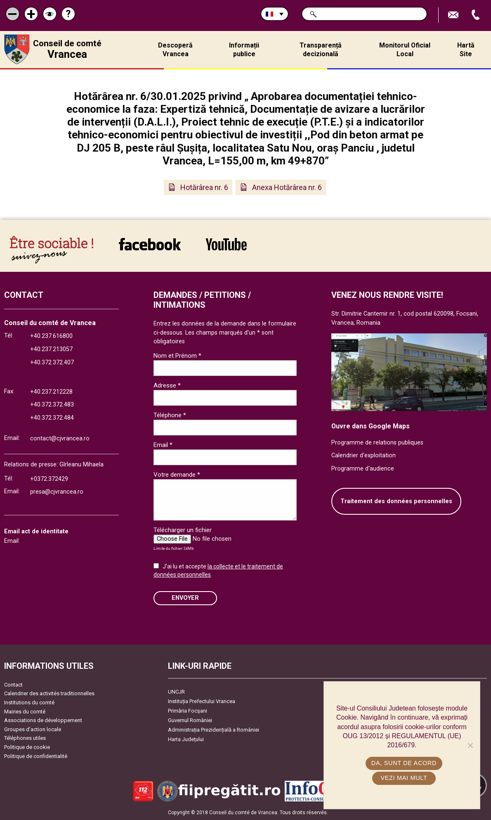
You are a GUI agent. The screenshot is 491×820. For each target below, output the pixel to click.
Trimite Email (454, 15)
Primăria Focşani (187, 711)
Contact (13, 685)
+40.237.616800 (51, 336)
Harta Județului (186, 739)
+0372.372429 (49, 478)
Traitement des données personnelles (396, 501)
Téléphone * (169, 415)
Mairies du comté (24, 711)
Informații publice (244, 49)
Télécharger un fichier (182, 530)
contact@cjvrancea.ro (60, 438)
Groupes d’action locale (32, 729)
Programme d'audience (362, 468)
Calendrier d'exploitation (363, 455)
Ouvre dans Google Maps (370, 426)
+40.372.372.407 (52, 362)
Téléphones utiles (25, 738)
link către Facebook (150, 244)
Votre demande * (176, 474)
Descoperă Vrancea (175, 49)
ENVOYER (185, 597)
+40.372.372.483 (52, 404)
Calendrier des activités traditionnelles (49, 693)
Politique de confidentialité (35, 756)
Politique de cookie (27, 747)
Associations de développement (43, 720)
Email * (162, 445)
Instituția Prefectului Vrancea (201, 701)
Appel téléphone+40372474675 (476, 15)
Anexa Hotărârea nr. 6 (287, 187)
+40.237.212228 (51, 391)
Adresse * (167, 385)
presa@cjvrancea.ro (56, 491)
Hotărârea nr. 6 (204, 187)
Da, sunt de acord (404, 763)
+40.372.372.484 (52, 417)
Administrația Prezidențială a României (213, 730)
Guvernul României (190, 720)
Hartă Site (465, 49)
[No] (470, 745)
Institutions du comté (29, 702)
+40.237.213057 (51, 349)
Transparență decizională (321, 49)
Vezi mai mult (403, 778)
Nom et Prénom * (177, 355)
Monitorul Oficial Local (404, 49)
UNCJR (176, 692)
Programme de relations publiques (377, 442)
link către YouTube (226, 244)
